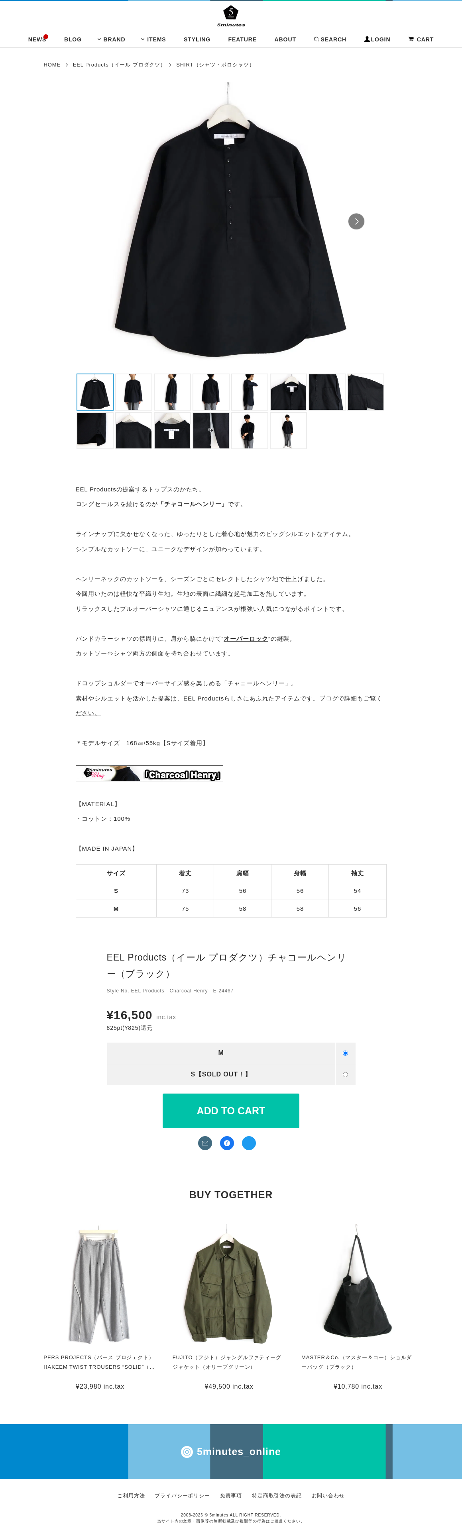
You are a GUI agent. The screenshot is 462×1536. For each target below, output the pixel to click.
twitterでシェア (249, 1143)
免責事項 (231, 1496)
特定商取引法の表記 (277, 1496)
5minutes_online (231, 1452)
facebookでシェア (227, 1143)
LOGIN (377, 39)
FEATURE (242, 39)
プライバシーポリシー (182, 1496)
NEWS (37, 39)
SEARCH (330, 39)
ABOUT (285, 39)
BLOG (73, 39)
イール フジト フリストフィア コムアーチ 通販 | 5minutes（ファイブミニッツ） (231, 15)
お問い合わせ (328, 1496)
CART (421, 39)
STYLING (197, 39)
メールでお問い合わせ (205, 1143)
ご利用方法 (131, 1496)
